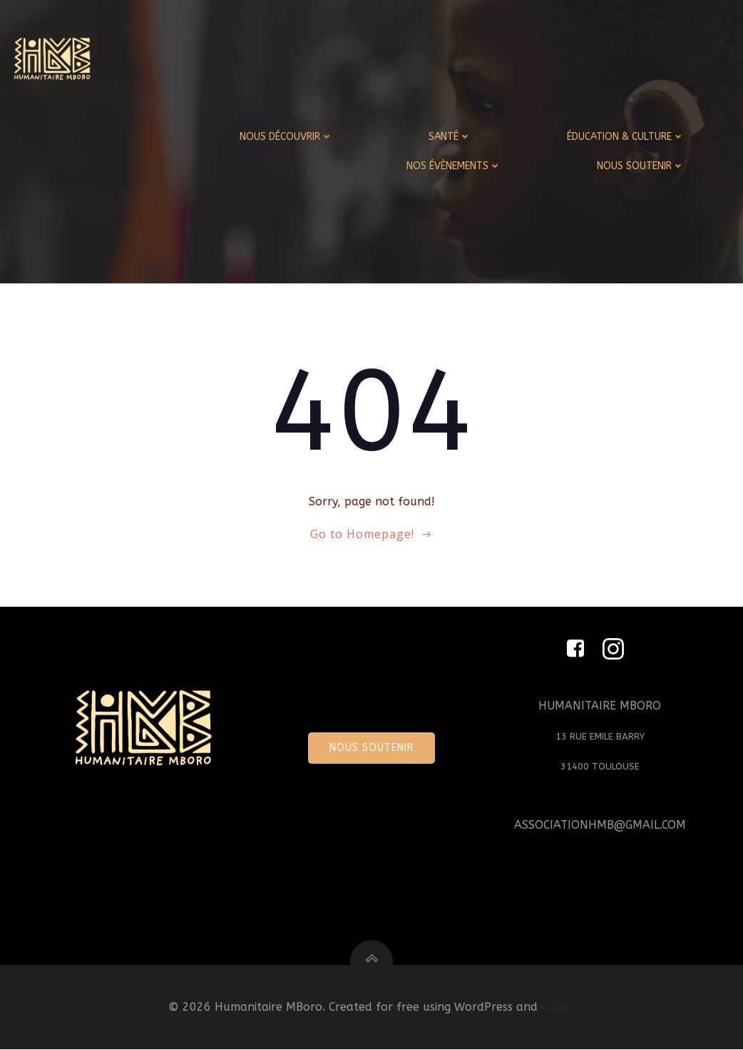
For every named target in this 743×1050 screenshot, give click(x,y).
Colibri (558, 1008)
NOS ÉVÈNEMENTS (453, 166)
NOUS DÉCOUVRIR (286, 137)
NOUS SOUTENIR (641, 166)
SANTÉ (450, 137)
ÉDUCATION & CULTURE (626, 137)
